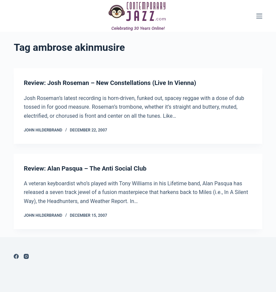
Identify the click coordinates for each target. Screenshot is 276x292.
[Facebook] (16, 256)
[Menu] (259, 16)
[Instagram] (26, 256)
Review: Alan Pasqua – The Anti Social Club (89, 168)
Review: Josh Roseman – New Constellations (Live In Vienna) (116, 83)
